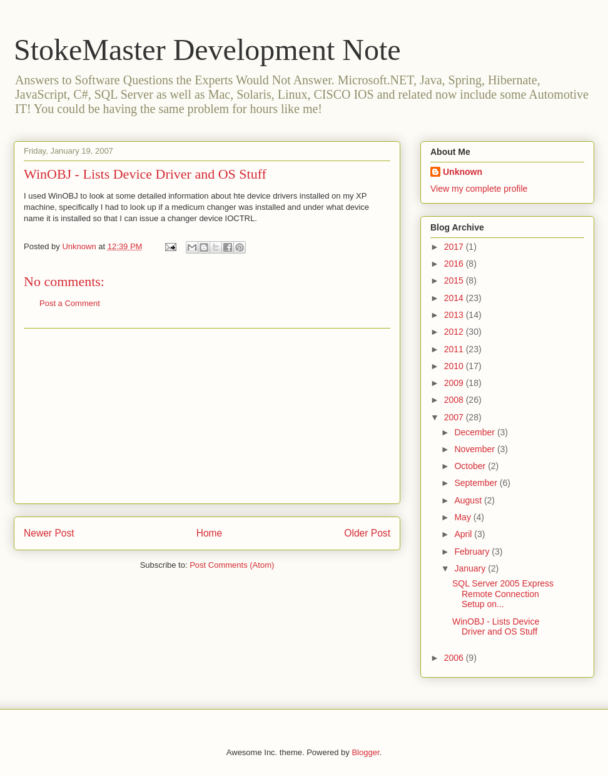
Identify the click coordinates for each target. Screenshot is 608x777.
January (471, 568)
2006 (455, 658)
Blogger (365, 752)
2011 (455, 349)
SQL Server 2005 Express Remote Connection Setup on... (503, 594)
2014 (455, 298)
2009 (455, 383)
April (464, 534)
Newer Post (49, 533)
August (469, 500)
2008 (455, 400)
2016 (455, 264)
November (475, 449)
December (475, 432)
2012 (455, 332)
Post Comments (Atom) (232, 565)
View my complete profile (478, 189)
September (476, 483)
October (471, 466)
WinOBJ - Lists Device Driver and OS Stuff (145, 174)
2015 (455, 280)
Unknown (462, 172)
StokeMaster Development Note (207, 49)
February (473, 552)
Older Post (367, 533)
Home (209, 533)
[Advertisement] (207, 416)
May (463, 517)
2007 (455, 417)
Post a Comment (69, 303)
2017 (455, 247)
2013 (455, 315)
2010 (455, 366)
